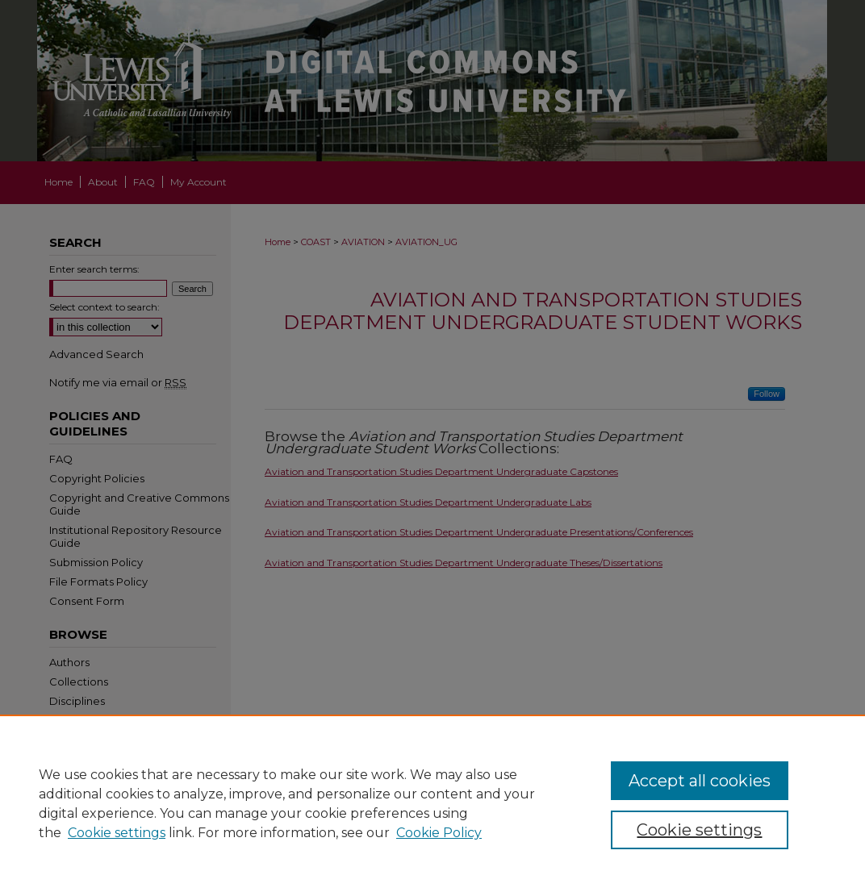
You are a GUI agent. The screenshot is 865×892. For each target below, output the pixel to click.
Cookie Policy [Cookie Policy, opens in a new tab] (439, 832)
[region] (432, 803)
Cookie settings (116, 832)
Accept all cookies (700, 780)
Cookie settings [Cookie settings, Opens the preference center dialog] (699, 830)
